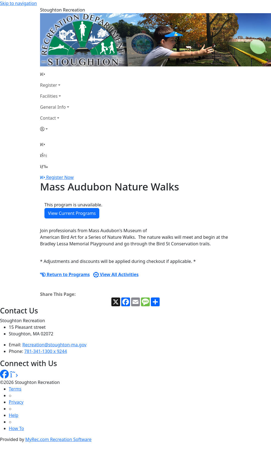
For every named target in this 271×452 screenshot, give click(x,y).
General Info (53, 107)
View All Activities (116, 274)
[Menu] (44, 166)
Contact (48, 118)
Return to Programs (65, 274)
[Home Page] (54, 74)
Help (13, 415)
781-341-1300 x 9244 (45, 351)
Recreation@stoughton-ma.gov (54, 345)
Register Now (60, 177)
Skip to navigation (18, 3)
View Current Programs (72, 213)
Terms (15, 389)
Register (48, 85)
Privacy (16, 402)
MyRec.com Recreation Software (58, 439)
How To (16, 428)
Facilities (49, 96)
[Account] (54, 128)
